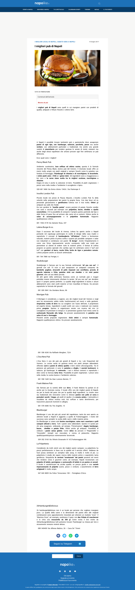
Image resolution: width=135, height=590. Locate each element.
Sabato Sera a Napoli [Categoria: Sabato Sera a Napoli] (66, 42)
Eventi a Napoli (28, 9)
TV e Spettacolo (59, 9)
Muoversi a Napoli (43, 9)
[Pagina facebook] (60, 572)
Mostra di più (43, 102)
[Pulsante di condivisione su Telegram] (77, 536)
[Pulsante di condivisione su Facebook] (58, 536)
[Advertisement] (67, 25)
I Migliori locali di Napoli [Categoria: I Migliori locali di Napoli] (45, 42)
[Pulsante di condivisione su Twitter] (64, 536)
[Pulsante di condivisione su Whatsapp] (70, 536)
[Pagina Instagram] (65, 572)
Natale (97, 9)
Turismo (87, 9)
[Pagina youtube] (75, 572)
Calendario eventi (74, 9)
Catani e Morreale (53, 584)
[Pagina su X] (70, 572)
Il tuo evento (108, 9)
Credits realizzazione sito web (92, 584)
